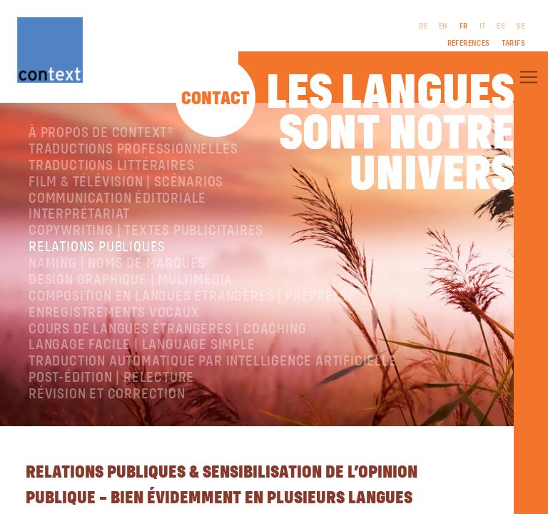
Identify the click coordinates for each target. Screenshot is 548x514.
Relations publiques (97, 247)
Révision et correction (107, 394)
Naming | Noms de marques (117, 263)
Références (468, 43)
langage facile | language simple (142, 345)
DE (423, 26)
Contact (215, 99)
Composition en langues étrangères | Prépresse (192, 296)
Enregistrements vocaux (114, 313)
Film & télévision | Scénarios (126, 182)
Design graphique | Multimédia (131, 280)
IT (483, 26)
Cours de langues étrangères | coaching (167, 329)
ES (501, 26)
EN (443, 26)
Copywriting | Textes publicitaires (146, 230)
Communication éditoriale (117, 198)
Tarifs (513, 43)
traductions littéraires (111, 165)
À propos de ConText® (101, 133)
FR (464, 26)
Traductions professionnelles (133, 149)
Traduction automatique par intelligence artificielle (213, 361)
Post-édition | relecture (111, 378)
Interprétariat (79, 214)
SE (521, 26)
